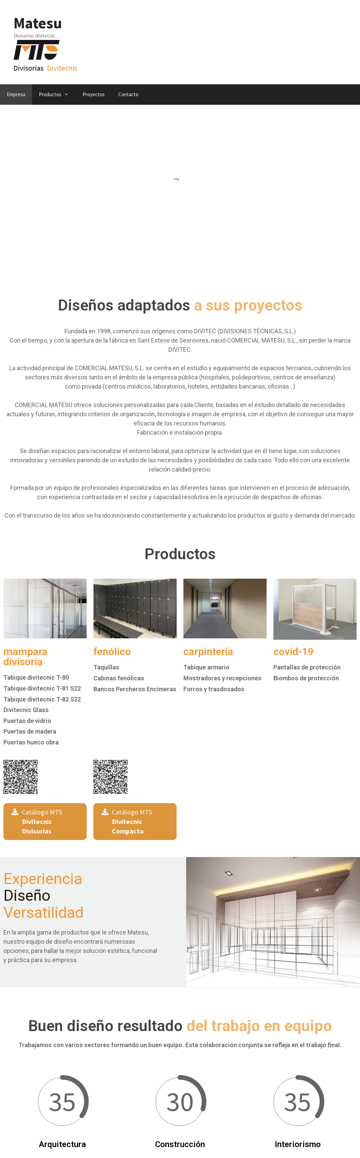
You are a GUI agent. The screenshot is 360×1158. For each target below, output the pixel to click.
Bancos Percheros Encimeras (134, 689)
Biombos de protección (306, 678)
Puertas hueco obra (31, 742)
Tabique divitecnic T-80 (36, 677)
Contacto (128, 94)
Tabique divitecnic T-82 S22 (42, 699)
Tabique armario (206, 667)
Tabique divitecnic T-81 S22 (42, 688)
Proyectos (93, 94)
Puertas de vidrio (27, 720)
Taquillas (106, 667)
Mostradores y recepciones (222, 678)
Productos (57, 94)
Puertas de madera (29, 731)
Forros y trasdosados (213, 689)
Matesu (38, 22)
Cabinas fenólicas (118, 678)
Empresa (16, 94)
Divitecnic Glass (26, 709)
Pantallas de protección (307, 667)
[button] (45, 821)
